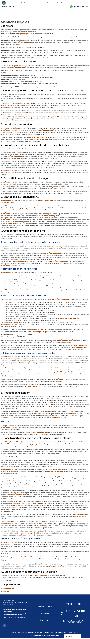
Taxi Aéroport (51, 3)
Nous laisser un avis (32, 634)
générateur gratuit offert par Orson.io (42, 87)
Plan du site (62, 634)
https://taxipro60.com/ (26, 34)
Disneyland (60, 3)
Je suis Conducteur (7, 588)
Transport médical (71, 3)
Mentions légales (46, 634)
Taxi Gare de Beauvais (38, 3)
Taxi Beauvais (25, 3)
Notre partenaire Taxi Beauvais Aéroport (45, 637)
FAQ (55, 634)
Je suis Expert (5, 591)
